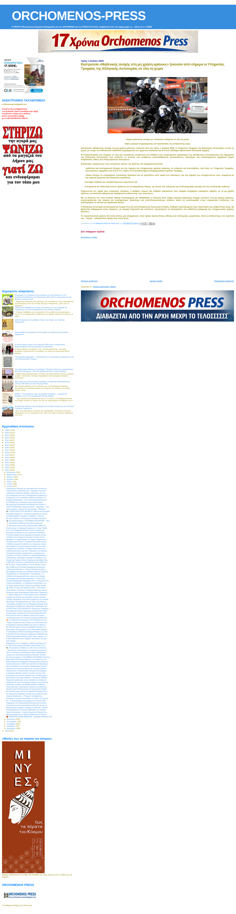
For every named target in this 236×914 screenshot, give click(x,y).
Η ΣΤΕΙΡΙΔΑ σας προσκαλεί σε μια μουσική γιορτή (24, 502)
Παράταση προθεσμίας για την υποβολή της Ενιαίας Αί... (26, 680)
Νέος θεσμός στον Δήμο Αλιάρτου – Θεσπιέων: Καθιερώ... (27, 678)
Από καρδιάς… (11, 641)
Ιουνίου (10, 484)
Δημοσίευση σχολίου (89, 237)
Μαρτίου (10, 477)
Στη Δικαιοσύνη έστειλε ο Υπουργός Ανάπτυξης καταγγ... (26, 542)
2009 (7, 430)
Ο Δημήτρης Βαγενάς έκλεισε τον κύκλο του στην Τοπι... (26, 673)
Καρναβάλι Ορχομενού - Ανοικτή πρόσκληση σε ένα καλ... (27, 514)
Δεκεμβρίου (11, 728)
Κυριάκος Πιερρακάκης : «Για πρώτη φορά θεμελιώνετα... (27, 500)
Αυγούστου (11, 719)
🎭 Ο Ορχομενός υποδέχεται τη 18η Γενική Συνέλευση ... (27, 648)
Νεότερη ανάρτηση (89, 281)
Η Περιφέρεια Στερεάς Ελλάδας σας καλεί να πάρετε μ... (26, 625)
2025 (7, 470)
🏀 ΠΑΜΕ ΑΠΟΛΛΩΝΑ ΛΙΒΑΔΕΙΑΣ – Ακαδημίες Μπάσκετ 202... (29, 717)
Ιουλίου (10, 486)
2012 (7, 438)
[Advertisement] (156, 257)
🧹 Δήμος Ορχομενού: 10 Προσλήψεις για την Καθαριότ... (27, 595)
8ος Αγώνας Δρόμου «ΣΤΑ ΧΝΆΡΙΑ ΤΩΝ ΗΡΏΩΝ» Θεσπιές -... (29, 657)
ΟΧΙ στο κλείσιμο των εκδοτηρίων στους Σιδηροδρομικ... (26, 652)
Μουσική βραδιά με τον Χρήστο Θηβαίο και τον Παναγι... (26, 714)
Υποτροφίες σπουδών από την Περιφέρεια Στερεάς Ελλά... (27, 604)
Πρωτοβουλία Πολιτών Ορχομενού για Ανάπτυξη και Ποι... (27, 611)
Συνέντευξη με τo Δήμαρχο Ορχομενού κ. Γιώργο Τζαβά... (27, 528)
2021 (7, 460)
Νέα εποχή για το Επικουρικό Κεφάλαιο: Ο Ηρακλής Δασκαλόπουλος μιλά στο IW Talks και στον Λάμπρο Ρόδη (42, 383)
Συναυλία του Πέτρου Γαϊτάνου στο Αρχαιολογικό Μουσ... (27, 555)
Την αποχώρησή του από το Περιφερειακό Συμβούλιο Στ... (27, 495)
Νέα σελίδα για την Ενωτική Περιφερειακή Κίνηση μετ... (26, 567)
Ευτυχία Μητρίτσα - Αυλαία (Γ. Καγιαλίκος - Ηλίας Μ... (25, 516)
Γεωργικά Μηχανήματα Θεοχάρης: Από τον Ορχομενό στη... (28, 581)
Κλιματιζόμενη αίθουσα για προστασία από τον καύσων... (27, 488)
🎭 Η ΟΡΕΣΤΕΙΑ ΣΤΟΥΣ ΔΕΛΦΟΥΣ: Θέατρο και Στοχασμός (28, 511)
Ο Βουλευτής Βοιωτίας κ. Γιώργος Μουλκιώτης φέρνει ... (26, 569)
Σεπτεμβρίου (12, 721)
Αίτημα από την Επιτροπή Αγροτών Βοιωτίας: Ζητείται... (26, 655)
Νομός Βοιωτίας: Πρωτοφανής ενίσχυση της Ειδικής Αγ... (27, 687)
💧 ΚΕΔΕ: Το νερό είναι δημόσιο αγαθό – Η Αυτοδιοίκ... (26, 587)
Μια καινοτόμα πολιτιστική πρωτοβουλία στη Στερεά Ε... (26, 504)
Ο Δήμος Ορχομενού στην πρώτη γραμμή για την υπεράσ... (28, 599)
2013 (7, 440)
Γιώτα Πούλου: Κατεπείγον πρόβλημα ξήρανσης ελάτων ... (27, 590)
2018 (7, 452)
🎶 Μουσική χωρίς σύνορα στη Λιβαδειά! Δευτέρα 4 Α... (26, 627)
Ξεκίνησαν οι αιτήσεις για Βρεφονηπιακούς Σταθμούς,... (26, 684)
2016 (7, 447)
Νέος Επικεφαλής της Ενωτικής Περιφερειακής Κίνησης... (27, 666)
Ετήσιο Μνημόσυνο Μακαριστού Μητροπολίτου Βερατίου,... (28, 662)
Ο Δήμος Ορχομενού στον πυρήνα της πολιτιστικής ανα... (27, 622)
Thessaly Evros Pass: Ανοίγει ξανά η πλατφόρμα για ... (26, 553)
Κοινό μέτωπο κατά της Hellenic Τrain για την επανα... (25, 615)
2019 (7, 455)
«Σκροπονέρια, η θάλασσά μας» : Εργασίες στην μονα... (26, 491)
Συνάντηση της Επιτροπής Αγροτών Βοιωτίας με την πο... (27, 705)
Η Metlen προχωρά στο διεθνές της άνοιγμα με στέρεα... (26, 544)
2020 (7, 457)
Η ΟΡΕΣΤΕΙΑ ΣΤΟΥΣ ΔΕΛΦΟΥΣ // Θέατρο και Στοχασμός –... (28, 608)
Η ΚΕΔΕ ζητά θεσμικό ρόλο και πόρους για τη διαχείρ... (26, 576)
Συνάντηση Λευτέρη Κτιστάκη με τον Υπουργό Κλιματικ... (27, 668)
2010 (7, 433)
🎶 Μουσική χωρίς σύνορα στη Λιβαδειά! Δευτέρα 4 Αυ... (26, 691)
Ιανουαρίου (11, 472)
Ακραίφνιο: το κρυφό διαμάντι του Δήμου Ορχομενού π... (26, 539)
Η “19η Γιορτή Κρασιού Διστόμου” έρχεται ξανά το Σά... (26, 645)
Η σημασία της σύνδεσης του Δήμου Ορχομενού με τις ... (27, 548)
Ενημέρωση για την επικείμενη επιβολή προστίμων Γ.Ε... (26, 497)
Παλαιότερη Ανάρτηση (224, 281)
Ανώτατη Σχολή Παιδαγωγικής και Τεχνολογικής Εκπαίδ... (27, 689)
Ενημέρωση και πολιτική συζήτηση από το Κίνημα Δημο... (27, 675)
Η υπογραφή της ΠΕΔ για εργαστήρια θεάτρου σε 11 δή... (27, 632)
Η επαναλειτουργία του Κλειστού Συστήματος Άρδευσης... (27, 618)
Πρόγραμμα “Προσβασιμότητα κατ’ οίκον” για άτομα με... (26, 602)
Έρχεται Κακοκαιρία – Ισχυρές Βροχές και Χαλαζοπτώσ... (27, 712)
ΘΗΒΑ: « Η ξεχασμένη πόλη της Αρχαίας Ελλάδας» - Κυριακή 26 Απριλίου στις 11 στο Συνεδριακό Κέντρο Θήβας (41, 395)
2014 (7, 442)
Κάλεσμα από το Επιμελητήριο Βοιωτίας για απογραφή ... (27, 671)
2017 (7, 450)
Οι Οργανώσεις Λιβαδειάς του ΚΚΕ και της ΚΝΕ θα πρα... (27, 694)
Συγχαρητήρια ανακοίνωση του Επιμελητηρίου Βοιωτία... (26, 613)
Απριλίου (10, 479)
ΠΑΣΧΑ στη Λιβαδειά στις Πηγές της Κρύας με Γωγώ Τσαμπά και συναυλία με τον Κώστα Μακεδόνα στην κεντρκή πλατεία (41, 308)
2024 (7, 467)
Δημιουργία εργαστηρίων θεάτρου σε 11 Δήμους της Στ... (27, 659)
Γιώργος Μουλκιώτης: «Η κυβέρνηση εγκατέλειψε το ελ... (26, 583)
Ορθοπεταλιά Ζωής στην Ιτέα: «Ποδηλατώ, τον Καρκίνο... (27, 551)
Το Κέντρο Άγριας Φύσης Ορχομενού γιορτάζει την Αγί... (26, 535)
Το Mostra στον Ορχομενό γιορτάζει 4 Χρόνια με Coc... (26, 537)
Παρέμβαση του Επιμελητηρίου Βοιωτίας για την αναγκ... (26, 703)
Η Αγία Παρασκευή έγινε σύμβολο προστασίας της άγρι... (27, 638)
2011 (7, 435)
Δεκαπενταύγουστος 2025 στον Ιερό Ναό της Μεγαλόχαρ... (27, 664)
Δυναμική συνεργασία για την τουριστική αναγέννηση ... (26, 532)
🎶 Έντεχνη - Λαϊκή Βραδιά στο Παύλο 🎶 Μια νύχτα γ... (26, 565)
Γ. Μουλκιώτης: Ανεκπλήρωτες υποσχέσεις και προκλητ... (27, 650)
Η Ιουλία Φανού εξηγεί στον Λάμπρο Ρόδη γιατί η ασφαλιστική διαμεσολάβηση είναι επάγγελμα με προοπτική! (40, 345)
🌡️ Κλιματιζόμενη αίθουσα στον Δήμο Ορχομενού (24, 523)
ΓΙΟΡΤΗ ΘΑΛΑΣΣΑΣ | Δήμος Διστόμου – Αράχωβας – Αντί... (28, 507)
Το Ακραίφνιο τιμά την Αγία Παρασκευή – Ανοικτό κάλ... (26, 578)
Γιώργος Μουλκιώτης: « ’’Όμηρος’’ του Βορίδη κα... (24, 696)
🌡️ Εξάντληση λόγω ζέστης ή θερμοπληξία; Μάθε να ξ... (26, 525)
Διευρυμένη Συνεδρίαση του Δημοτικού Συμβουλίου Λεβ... (27, 606)
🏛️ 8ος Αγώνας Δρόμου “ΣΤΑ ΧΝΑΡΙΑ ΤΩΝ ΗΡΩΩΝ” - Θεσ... (28, 521)
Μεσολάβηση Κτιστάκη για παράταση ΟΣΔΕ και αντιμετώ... (27, 572)
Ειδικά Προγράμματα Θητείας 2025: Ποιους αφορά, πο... (26, 636)
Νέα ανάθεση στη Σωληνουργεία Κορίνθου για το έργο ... (27, 546)
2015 (7, 445)
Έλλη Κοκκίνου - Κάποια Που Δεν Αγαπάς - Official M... (26, 509)
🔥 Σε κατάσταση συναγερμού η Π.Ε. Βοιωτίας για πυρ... (27, 620)
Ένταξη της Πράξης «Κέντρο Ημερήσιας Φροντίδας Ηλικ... (27, 560)
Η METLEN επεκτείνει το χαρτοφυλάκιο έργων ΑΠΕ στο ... (27, 562)
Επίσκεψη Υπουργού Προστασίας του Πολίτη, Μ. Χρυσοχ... (27, 698)
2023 (7, 465)
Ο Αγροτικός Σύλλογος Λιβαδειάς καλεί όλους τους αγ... (26, 493)
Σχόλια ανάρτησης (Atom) (104, 286)
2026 (7, 731)
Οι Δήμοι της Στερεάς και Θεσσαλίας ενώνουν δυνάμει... (26, 597)
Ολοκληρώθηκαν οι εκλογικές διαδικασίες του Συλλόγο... (26, 710)
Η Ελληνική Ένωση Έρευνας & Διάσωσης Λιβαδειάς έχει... (27, 634)
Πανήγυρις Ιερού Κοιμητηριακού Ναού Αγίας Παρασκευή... (27, 592)
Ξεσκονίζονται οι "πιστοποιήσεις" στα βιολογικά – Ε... (25, 574)
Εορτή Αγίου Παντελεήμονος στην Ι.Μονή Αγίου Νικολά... (26, 629)
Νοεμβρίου (11, 726)
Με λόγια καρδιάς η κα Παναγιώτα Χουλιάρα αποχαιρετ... (27, 518)
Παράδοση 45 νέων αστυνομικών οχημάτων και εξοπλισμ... (27, 682)
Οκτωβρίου (11, 724)
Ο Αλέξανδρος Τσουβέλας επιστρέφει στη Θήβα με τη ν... (27, 558)
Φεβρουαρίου (12, 475)
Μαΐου (9, 482)
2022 (7, 462)
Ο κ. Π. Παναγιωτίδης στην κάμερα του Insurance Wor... (26, 701)
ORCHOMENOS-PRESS (79, 16)
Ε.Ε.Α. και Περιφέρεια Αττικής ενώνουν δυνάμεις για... (25, 530)
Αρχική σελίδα (156, 281)
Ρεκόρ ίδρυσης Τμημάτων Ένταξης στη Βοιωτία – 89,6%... (27, 708)
